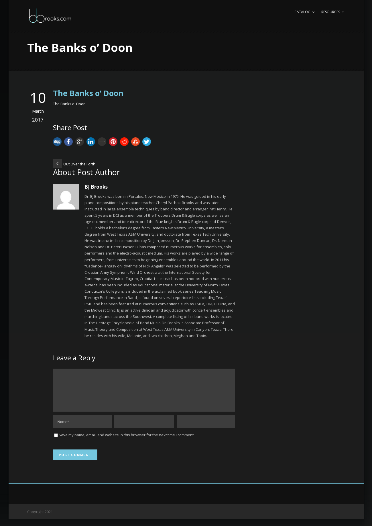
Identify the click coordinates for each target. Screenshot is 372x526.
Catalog (302, 11)
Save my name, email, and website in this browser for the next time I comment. (126, 441)
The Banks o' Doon (69, 103)
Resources (330, 11)
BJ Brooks (96, 186)
